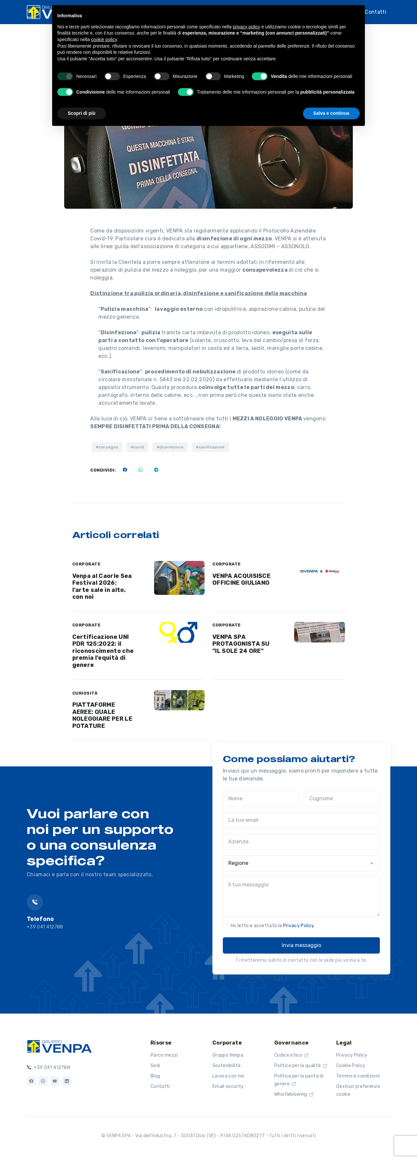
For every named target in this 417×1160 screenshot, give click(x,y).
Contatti (375, 11)
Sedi (155, 1065)
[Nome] (261, 799)
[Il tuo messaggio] (301, 896)
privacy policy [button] (246, 26)
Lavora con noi (228, 1076)
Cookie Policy (350, 1065)
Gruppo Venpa (227, 1055)
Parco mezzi (164, 1055)
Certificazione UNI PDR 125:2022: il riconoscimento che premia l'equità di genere (103, 651)
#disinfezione (170, 447)
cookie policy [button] (104, 39)
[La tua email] (301, 820)
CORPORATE (86, 564)
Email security (228, 1086)
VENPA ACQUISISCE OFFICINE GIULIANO (241, 579)
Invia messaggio (301, 945)
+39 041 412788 (48, 1067)
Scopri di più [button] (81, 113)
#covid (137, 447)
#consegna (107, 447)
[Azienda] (301, 842)
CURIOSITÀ (85, 693)
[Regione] (301, 863)
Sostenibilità (226, 1065)
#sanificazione (210, 447)
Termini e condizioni (358, 1076)
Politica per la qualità (300, 1065)
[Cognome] (342, 799)
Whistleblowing (293, 1094)
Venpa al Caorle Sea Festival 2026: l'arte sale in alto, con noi (102, 586)
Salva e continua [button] (331, 113)
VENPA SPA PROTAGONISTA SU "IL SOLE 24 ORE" (241, 644)
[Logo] (59, 1046)
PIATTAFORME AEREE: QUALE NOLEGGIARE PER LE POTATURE (102, 715)
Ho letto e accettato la (272, 925)
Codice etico (291, 1055)
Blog (155, 1076)
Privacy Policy (298, 925)
